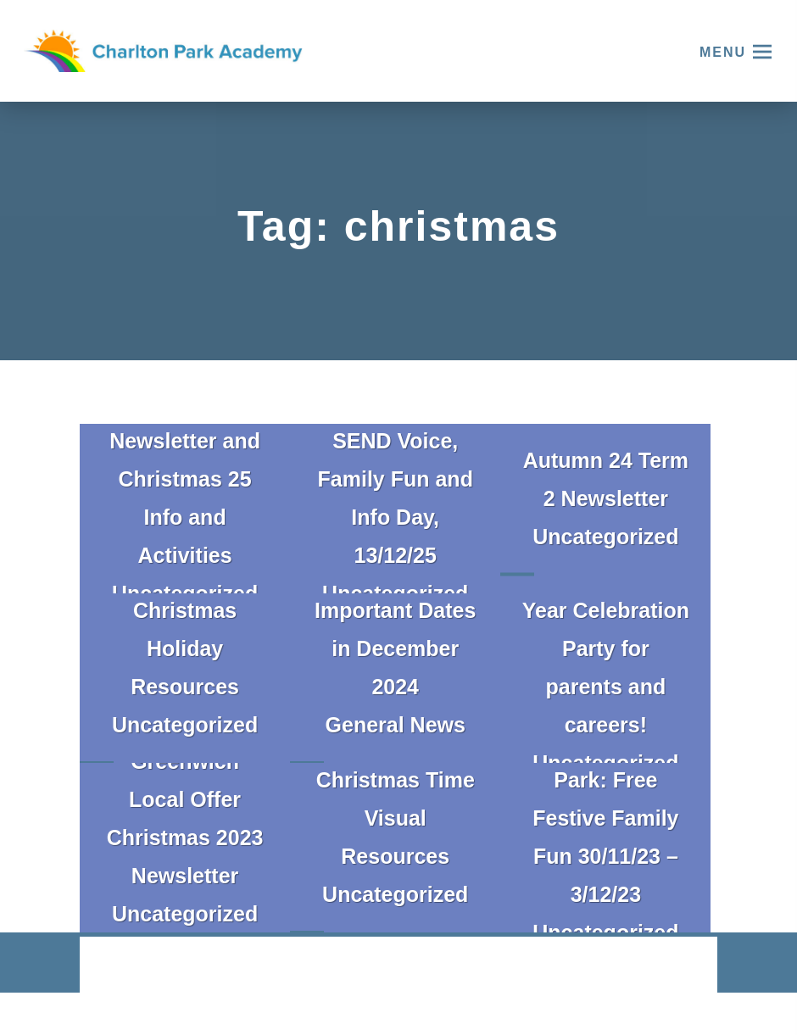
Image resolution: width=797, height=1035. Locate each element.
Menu (722, 52)
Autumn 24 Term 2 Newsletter (605, 479)
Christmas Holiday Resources (185, 648)
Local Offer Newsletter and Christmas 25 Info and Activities (184, 479)
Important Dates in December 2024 (395, 648)
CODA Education (673, 966)
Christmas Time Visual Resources (395, 818)
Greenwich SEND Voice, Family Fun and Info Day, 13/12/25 (395, 479)
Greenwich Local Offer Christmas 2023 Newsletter (185, 818)
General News (395, 725)
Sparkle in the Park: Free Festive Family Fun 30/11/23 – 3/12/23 (605, 818)
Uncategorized (605, 536)
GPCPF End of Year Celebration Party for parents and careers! (605, 648)
